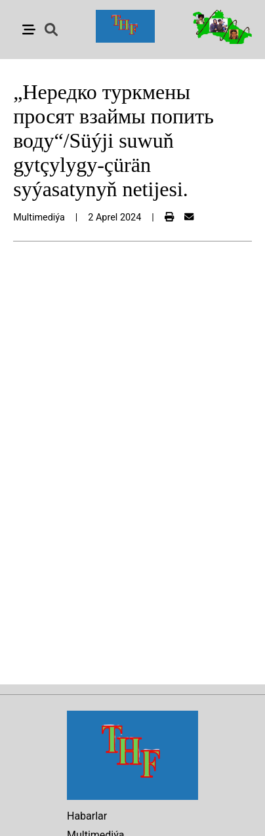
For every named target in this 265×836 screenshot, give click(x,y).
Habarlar (87, 816)
